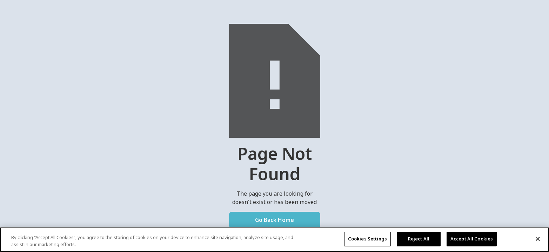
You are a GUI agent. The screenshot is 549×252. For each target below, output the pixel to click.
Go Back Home (274, 220)
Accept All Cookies (471, 239)
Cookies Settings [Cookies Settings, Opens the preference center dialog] (367, 239)
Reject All (418, 239)
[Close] (537, 238)
